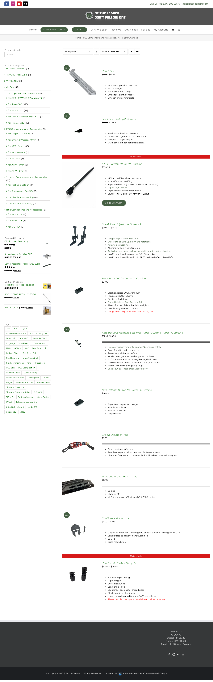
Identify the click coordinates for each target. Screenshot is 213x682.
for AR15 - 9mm (16, 146)
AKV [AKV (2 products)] (27, 348)
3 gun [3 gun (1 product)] (24, 328)
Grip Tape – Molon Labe (116, 518)
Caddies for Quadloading (21, 197)
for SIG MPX (14, 158)
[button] (179, 29)
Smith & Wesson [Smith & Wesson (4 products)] (26, 397)
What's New (12, 81)
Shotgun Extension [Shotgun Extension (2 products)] (15, 387)
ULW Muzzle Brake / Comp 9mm (121, 563)
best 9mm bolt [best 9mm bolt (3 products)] (39, 348)
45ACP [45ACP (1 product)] (17, 348)
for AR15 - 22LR (15, 110)
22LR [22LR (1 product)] (8, 348)
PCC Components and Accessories (24, 129)
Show (110, 51)
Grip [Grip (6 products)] (29, 363)
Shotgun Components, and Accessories (26, 177)
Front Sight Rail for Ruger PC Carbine (124, 278)
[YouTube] (178, 654)
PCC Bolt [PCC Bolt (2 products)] (10, 368)
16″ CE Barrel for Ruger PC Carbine (122, 164)
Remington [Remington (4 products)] (33, 377)
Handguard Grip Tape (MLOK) (119, 476)
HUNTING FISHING (15, 68)
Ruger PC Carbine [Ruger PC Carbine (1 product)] (24, 382)
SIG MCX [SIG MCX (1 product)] (38, 392)
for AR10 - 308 (15, 220)
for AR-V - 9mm (16, 164)
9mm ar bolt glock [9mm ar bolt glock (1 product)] (38, 333)
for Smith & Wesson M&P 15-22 (23, 116)
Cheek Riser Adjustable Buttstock (121, 224)
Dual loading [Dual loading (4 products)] (12, 358)
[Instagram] (173, 654)
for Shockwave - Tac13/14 (20, 191)
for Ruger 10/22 (16, 104)
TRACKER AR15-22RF (17, 74)
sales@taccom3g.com (196, 3)
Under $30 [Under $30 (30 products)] (11, 412)
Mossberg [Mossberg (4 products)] (40, 363)
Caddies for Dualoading (20, 203)
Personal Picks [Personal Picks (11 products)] (13, 373)
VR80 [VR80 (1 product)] (22, 412)
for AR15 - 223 (15, 214)
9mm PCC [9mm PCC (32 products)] (24, 338)
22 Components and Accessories (23, 93)
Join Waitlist (113, 203)
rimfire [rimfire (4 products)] (46, 377)
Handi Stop (108, 71)
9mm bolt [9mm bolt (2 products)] (11, 338)
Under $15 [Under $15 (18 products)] (32, 407)
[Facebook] (169, 654)
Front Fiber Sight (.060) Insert (119, 119)
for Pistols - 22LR (16, 123)
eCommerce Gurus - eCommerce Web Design (145, 673)
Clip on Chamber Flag (115, 434)
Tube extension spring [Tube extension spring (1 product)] (26, 402)
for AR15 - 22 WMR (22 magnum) (25, 98)
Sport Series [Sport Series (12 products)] (43, 397)
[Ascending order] (96, 52)
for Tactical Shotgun (18, 185)
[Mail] (183, 654)
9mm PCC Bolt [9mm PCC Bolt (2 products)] (40, 338)
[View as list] (137, 51)
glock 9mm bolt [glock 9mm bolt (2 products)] (30, 358)
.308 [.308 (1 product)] (15, 328)
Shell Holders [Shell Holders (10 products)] (43, 382)
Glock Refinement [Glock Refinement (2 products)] (15, 363)
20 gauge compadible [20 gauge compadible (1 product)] (17, 343)
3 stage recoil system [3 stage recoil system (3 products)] (16, 333)
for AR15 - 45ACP (16, 152)
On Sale (10, 87)
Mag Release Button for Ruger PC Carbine (127, 390)
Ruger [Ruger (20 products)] (9, 382)
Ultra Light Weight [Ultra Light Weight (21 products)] (15, 407)
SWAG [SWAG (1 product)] (9, 402)
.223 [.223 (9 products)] (8, 328)
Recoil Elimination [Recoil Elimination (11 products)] (15, 377)
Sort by (70, 51)
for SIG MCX (14, 226)
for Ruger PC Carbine (19, 133)
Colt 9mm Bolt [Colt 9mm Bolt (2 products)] (29, 353)
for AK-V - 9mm (16, 171)
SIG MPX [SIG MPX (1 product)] (10, 397)
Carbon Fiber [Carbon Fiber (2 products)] (12, 353)
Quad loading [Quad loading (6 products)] (30, 373)
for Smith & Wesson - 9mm (22, 140)
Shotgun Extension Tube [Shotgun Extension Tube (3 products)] (18, 392)
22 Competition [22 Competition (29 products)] (38, 343)
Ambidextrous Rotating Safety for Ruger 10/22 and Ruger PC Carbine (142, 332)
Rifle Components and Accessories (24, 209)
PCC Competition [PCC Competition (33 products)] (26, 368)
